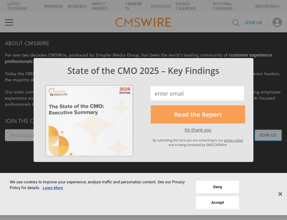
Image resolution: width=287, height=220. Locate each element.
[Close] (280, 194)
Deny (217, 187)
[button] (143, 70)
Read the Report (198, 114)
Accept (217, 202)
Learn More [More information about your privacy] (53, 187)
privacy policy (233, 140)
